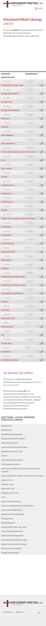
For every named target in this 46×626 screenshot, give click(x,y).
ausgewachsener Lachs (10, 493)
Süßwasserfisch (7, 326)
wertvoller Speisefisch (9, 360)
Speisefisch (5, 310)
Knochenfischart (7, 243)
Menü (39, 8)
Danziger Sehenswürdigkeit (11, 548)
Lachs (3, 497)
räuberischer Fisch (8, 252)
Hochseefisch (6, 227)
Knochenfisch (6, 235)
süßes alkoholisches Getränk (12, 460)
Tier (2, 335)
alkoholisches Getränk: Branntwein (14, 447)
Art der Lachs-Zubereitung (11, 501)
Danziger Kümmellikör (10, 93)
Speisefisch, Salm (8, 318)
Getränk (4, 210)
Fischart (4, 177)
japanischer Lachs (8, 488)
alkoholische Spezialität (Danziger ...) (15, 540)
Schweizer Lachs (7, 484)
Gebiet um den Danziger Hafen (12, 514)
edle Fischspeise (7, 135)
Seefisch (4, 302)
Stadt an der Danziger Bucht (11, 510)
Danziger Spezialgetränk (10, 110)
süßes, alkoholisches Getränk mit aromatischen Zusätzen (22, 476)
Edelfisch (4, 127)
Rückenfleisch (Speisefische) (12, 293)
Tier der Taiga (6, 343)
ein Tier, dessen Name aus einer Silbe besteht (18, 152)
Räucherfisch (6, 260)
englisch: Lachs (7, 480)
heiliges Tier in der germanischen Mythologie (18, 218)
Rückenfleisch (6, 430)
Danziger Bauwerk (8, 523)
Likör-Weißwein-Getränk (10, 464)
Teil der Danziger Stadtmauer (12, 531)
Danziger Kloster (7, 518)
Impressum (19, 612)
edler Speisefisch (7, 143)
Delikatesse (5, 118)
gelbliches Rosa (7, 202)
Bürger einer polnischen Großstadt (14, 544)
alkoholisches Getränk (9, 443)
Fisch (3, 160)
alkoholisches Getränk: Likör (12, 85)
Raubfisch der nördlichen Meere (13, 277)
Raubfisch (5, 268)
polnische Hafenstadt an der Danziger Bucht (17, 505)
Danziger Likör (6, 102)
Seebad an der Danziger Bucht (12, 535)
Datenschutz (8, 612)
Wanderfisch (6, 351)
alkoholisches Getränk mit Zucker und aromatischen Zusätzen (20, 470)
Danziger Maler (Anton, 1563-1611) (13, 527)
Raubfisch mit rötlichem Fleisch (13, 285)
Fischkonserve (6, 193)
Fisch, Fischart (6, 168)
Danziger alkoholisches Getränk (13, 438)
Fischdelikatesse (7, 185)
